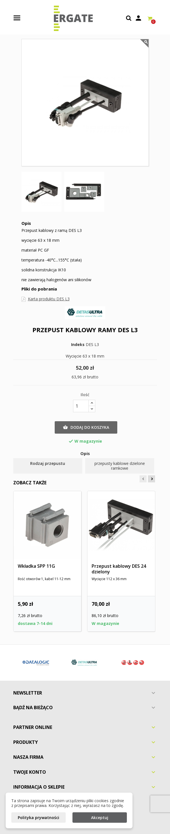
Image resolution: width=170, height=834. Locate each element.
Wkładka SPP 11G (36, 566)
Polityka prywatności (38, 817)
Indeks (78, 344)
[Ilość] (81, 406)
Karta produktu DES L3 (49, 298)
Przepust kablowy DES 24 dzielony (119, 569)
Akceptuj (99, 817)
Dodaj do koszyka (86, 427)
